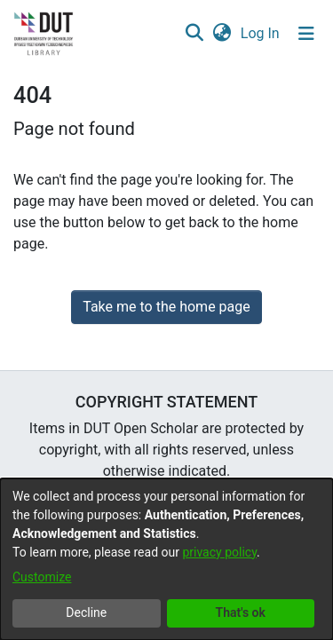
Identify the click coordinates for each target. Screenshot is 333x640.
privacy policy (219, 552)
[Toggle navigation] (306, 34)
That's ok (241, 612)
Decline (86, 612)
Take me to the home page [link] (166, 306)
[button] (194, 33)
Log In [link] (261, 33)
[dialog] (166, 559)
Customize (41, 577)
